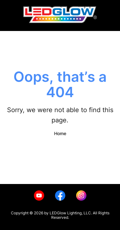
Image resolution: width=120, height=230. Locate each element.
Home (60, 133)
